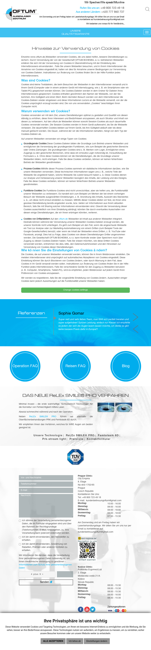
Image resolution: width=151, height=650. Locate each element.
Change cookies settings (75, 290)
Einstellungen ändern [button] (96, 642)
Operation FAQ (25, 366)
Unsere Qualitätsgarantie (75, 32)
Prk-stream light (54, 439)
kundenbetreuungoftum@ (105, 20)
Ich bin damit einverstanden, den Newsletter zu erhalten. (44, 538)
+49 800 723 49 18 (112, 8)
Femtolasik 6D (108, 435)
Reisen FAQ (75, 366)
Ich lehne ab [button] (75, 642)
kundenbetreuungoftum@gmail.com (95, 532)
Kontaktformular (99, 439)
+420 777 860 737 (112, 12)
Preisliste (76, 439)
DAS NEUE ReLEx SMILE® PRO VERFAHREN (75, 395)
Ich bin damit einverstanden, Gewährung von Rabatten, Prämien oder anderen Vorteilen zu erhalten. (43, 547)
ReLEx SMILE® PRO (80, 435)
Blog (126, 366)
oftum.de (63, 219)
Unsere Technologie (48, 435)
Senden (46, 582)
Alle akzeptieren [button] (53, 642)
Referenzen (31, 313)
